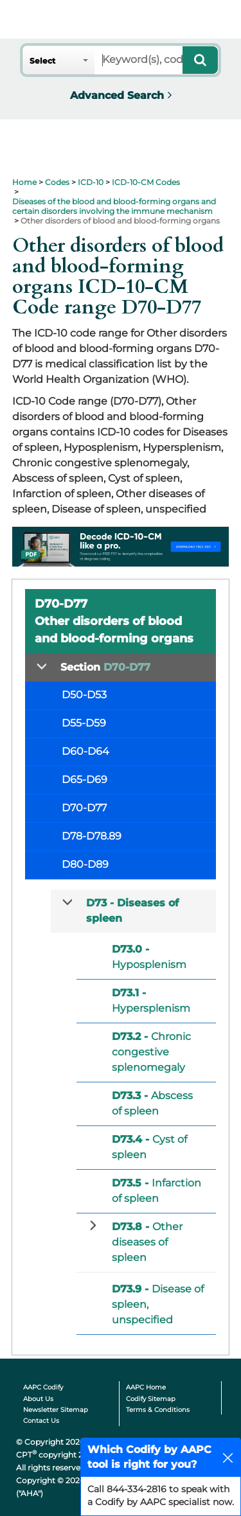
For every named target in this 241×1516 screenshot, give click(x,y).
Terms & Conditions (158, 1410)
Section (105, 667)
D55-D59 (84, 723)
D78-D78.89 (91, 836)
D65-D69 (84, 779)
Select (42, 61)
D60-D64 (85, 751)
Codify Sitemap (150, 1399)
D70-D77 (84, 808)
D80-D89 (85, 864)
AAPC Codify (43, 1387)
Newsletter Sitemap (55, 1410)
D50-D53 (84, 695)
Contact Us (41, 1420)
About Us (38, 1399)
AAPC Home (146, 1387)
